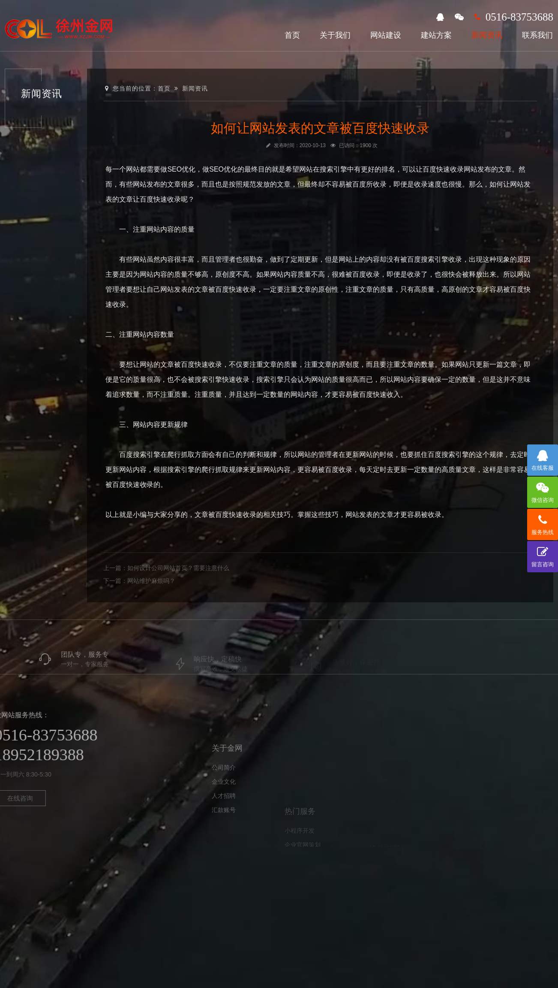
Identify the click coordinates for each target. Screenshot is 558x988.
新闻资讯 (486, 35)
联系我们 (537, 35)
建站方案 (436, 35)
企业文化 (224, 810)
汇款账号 (224, 838)
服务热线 (542, 522)
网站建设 (385, 35)
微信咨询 (542, 490)
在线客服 (542, 457)
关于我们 (335, 35)
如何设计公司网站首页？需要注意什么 (178, 586)
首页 (292, 35)
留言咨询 (542, 554)
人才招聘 (224, 824)
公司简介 (224, 796)
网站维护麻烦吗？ (151, 598)
